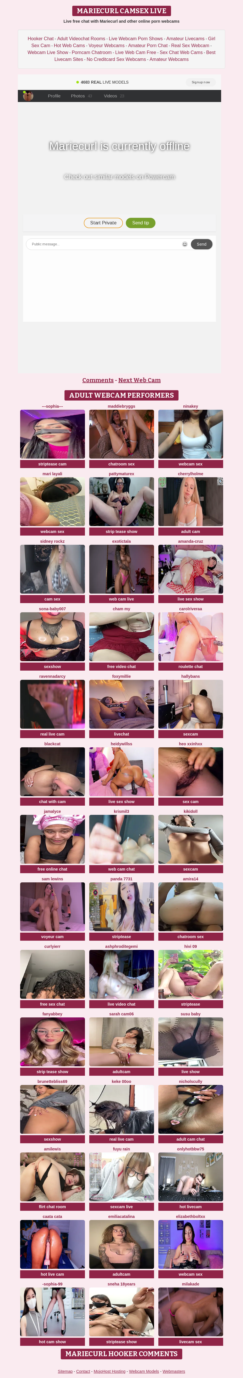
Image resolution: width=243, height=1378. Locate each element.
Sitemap (65, 1371)
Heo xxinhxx (190, 744)
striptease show (121, 1341)
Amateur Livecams (185, 38)
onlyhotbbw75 (190, 1149)
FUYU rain (121, 1149)
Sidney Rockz (52, 541)
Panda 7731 (121, 879)
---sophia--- (52, 406)
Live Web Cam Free (135, 52)
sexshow (52, 666)
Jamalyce (52, 811)
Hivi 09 (190, 946)
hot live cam (52, 1274)
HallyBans (190, 676)
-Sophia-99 (52, 1284)
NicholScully (190, 1081)
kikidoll (191, 811)
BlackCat (52, 744)
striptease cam (52, 464)
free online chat (52, 869)
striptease (121, 936)
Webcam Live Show (48, 52)
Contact (83, 1371)
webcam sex (191, 464)
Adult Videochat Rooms (81, 38)
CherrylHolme (190, 473)
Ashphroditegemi (121, 946)
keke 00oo (121, 1081)
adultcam (121, 1071)
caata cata (52, 1216)
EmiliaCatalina (121, 1216)
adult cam (190, 531)
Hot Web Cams (69, 45)
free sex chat (52, 1004)
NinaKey (190, 406)
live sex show (191, 599)
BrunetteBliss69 (52, 1081)
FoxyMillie (121, 676)
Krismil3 (121, 811)
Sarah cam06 (121, 1014)
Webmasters (174, 1371)
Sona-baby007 (52, 609)
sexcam (190, 734)
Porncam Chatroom (92, 52)
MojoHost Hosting (110, 1371)
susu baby (190, 1014)
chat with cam (52, 801)
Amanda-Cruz (190, 541)
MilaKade (190, 1284)
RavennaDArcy (52, 676)
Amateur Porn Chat (148, 45)
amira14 (190, 879)
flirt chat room (52, 1206)
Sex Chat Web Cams (181, 52)
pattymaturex (121, 473)
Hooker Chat (41, 38)
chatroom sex (121, 464)
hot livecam (190, 1206)
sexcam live (121, 1206)
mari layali (52, 473)
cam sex (52, 599)
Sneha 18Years (122, 1284)
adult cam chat (190, 1139)
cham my (121, 609)
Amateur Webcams (169, 59)
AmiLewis (52, 1149)
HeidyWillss (121, 744)
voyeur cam (52, 936)
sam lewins (52, 879)
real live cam (52, 734)
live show (190, 1071)
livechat (121, 734)
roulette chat (191, 666)
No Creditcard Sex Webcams (116, 59)
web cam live (121, 599)
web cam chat (121, 869)
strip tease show (121, 531)
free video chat (121, 666)
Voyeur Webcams (107, 45)
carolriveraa (190, 609)
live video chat (121, 1004)
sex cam (190, 801)
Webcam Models (144, 1371)
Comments (98, 380)
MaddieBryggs (121, 406)
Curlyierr (52, 946)
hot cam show (52, 1341)
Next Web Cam (139, 380)
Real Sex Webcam (190, 45)
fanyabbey (52, 1014)
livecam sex (190, 1341)
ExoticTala (121, 541)
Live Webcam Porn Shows (136, 38)
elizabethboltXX (190, 1216)
